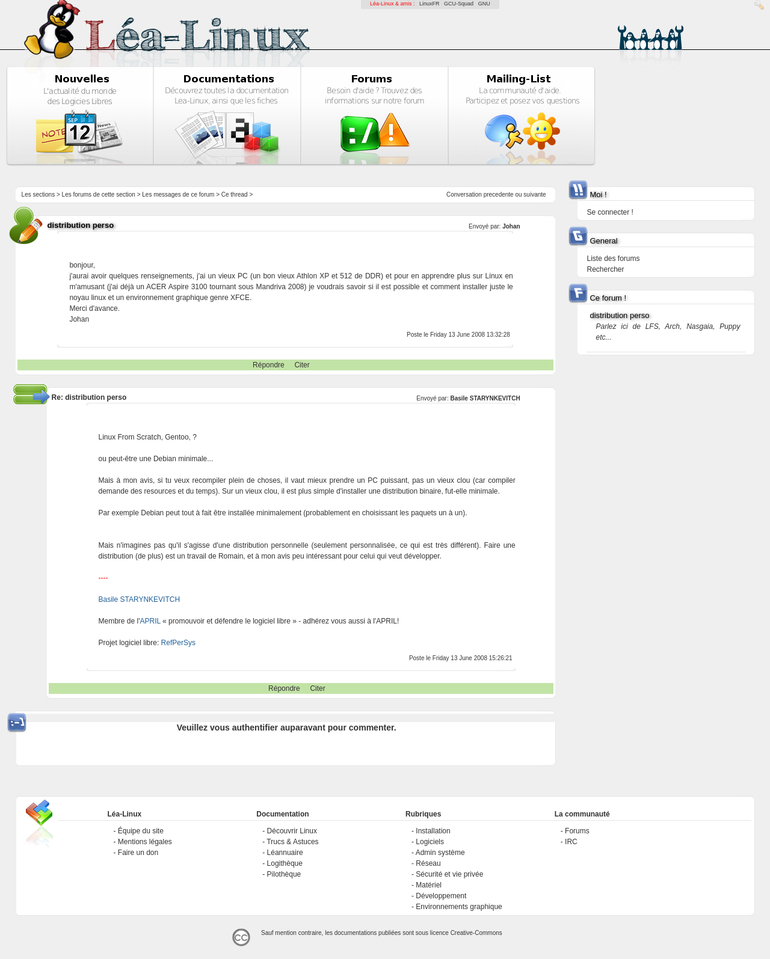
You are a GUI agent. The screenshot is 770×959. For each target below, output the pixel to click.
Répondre (269, 365)
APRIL (150, 621)
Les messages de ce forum (178, 194)
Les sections (38, 194)
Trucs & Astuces (292, 842)
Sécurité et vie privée (449, 874)
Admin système (440, 852)
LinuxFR (429, 4)
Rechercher (605, 269)
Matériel (429, 885)
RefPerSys (178, 643)
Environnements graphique (459, 906)
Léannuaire (285, 852)
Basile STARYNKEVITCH (485, 398)
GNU (484, 4)
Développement (441, 896)
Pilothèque (284, 874)
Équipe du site (141, 831)
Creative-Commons (476, 933)
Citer (301, 365)
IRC (571, 842)
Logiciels (430, 842)
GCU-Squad (458, 4)
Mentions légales (145, 842)
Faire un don (138, 852)
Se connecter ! (610, 212)
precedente (499, 194)
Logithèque (285, 863)
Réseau (428, 863)
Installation (433, 831)
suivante (534, 194)
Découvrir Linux (292, 831)
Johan (511, 226)
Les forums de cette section (98, 194)
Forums (577, 831)
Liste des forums (613, 258)
